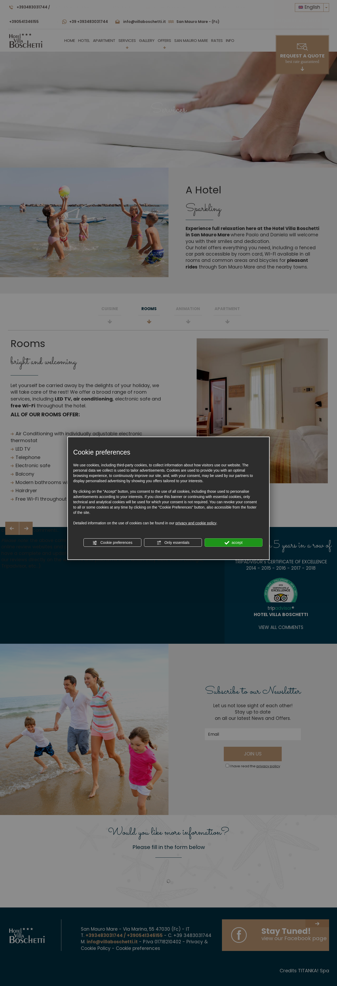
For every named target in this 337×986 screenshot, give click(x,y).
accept (233, 542)
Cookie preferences (112, 542)
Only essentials (173, 542)
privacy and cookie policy (195, 523)
